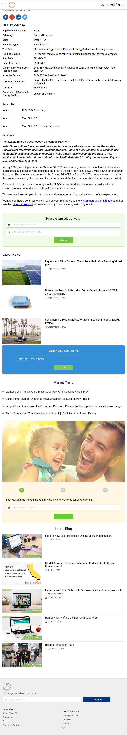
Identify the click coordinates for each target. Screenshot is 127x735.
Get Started (97, 700)
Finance (67, 723)
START (64, 368)
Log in (108, 4)
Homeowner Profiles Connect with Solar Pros (71, 617)
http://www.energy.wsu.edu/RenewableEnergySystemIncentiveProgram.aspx (74, 49)
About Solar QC (10, 713)
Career (6, 721)
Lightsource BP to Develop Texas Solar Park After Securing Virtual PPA (83, 263)
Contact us (8, 717)
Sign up (120, 4)
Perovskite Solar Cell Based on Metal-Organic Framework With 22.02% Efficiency (81, 292)
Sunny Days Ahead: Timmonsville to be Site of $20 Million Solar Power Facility (51, 413)
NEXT (63, 516)
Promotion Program (12, 725)
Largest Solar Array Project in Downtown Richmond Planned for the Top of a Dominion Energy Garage (64, 406)
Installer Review (71, 715)
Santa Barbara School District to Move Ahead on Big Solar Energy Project (82, 321)
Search (63, 240)
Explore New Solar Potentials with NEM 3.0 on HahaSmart (78, 535)
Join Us (67, 719)
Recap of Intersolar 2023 (59, 644)
